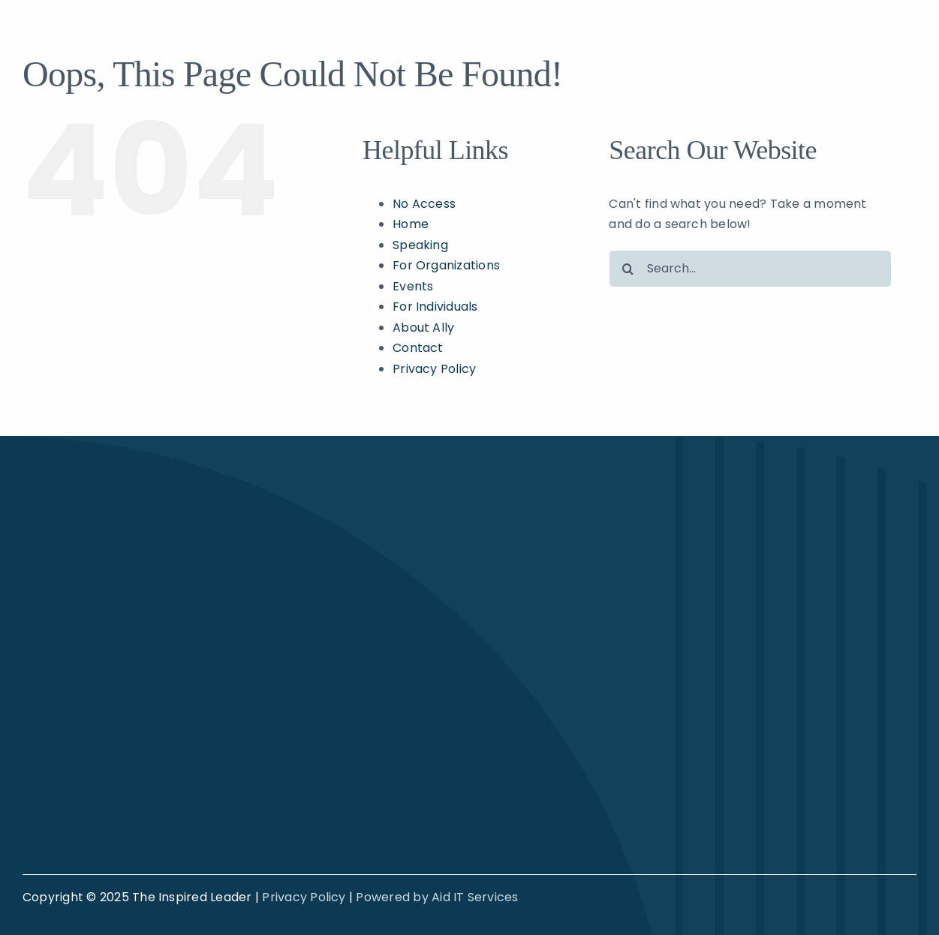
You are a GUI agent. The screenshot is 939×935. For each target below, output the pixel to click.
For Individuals (435, 306)
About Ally (423, 327)
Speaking (420, 245)
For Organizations (446, 265)
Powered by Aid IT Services (437, 897)
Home (411, 224)
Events (413, 286)
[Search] (627, 268)
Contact (418, 347)
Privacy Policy (434, 368)
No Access (424, 203)
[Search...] (750, 268)
